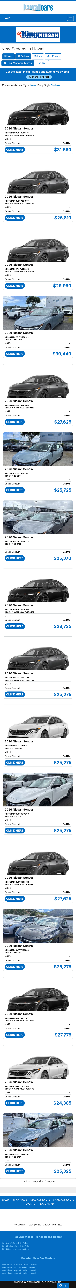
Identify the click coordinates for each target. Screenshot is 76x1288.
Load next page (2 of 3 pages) (38, 1181)
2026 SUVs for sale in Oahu (15, 1243)
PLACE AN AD (46, 1204)
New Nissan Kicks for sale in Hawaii (18, 1267)
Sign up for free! (39, 77)
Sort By (42, 63)
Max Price (53, 56)
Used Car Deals (63, 1200)
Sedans (23, 56)
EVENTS (30, 1204)
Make (38, 56)
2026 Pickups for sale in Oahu (16, 1246)
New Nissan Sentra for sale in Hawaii (19, 1273)
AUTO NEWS (20, 1200)
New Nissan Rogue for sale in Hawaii (19, 1270)
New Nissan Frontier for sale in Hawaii (19, 1264)
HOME (7, 18)
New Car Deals (40, 1200)
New (8, 56)
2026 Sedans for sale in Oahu (15, 1249)
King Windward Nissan (18, 63)
